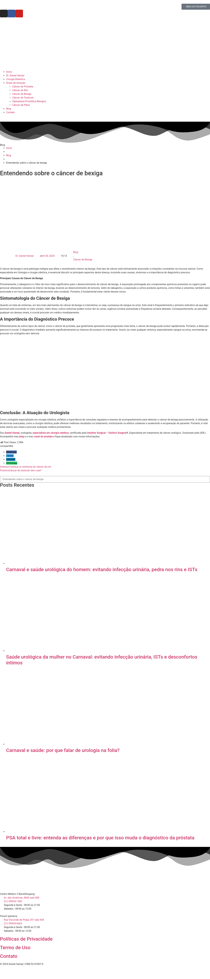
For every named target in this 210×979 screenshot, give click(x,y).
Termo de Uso (15, 947)
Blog (75, 252)
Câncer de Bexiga (82, 259)
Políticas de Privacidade (26, 939)
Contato (8, 956)
